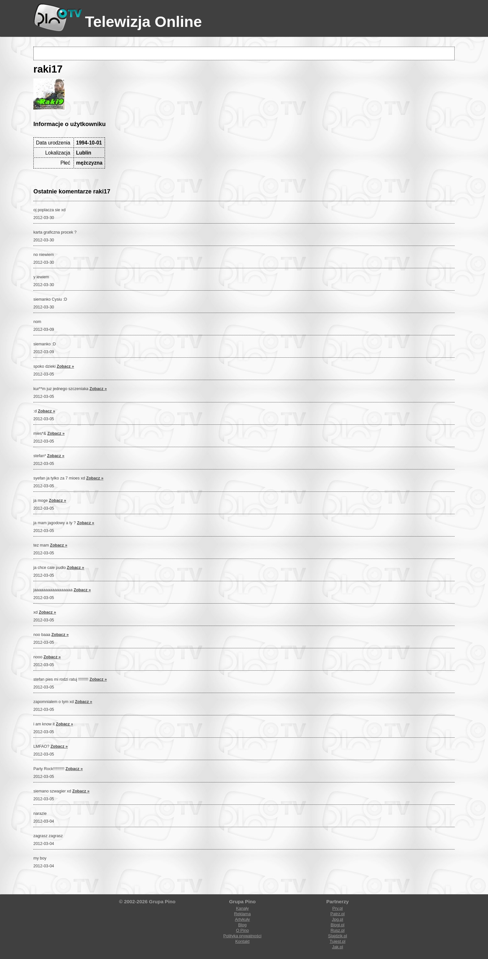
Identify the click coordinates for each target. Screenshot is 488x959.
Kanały (242, 908)
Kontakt (242, 941)
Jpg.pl (337, 919)
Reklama (242, 913)
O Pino (242, 930)
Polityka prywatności (242, 935)
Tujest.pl (337, 941)
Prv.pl (337, 908)
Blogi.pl (337, 924)
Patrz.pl (338, 913)
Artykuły (242, 919)
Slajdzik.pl (337, 935)
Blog (242, 924)
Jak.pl (337, 946)
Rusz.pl (337, 930)
